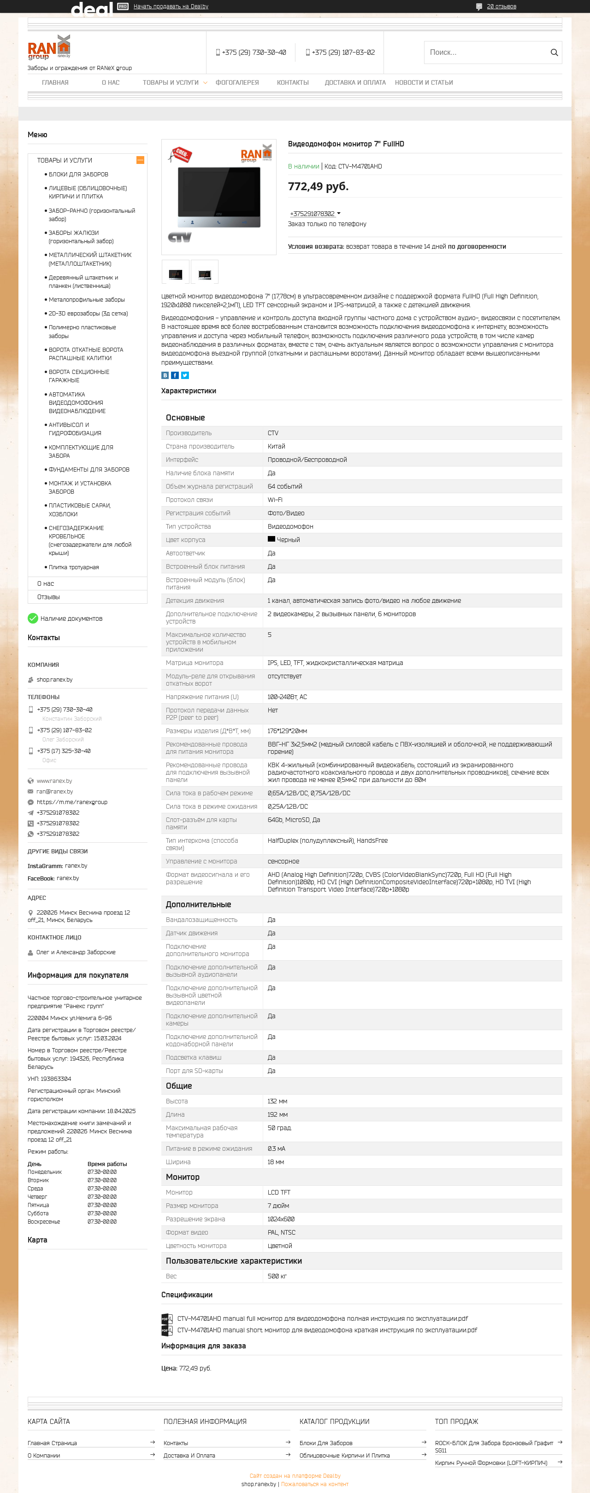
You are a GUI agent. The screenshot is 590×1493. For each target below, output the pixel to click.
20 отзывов (501, 6)
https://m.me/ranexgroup (72, 802)
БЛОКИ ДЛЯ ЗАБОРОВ (78, 174)
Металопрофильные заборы (87, 299)
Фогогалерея (237, 82)
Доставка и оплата (355, 82)
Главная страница (52, 1443)
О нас (110, 82)
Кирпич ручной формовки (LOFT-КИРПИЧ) (491, 1462)
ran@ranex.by (54, 791)
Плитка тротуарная (74, 567)
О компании (44, 1455)
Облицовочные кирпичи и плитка (345, 1455)
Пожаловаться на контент (314, 1484)
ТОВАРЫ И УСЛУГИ (64, 160)
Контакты (293, 82)
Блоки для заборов (326, 1443)
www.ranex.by (54, 780)
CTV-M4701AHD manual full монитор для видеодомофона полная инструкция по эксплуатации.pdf (322, 1318)
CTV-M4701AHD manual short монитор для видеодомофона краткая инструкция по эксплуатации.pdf (327, 1330)
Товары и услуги (171, 82)
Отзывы (48, 597)
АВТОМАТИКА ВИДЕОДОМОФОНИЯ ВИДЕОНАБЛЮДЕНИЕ (77, 402)
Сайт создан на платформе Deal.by (295, 1476)
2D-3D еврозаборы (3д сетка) (88, 313)
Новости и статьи (424, 82)
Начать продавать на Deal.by (171, 6)
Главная (55, 82)
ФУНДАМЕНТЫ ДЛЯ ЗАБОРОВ (89, 469)
